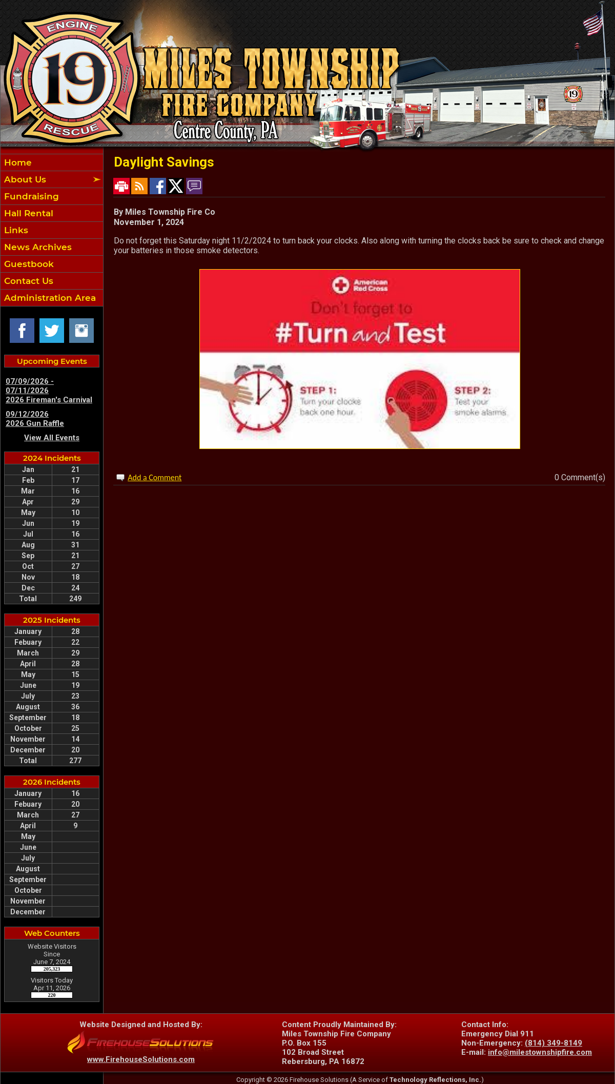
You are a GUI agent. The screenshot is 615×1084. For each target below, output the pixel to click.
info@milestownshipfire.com (540, 1052)
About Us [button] (24, 179)
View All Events (51, 437)
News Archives (37, 247)
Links (15, 230)
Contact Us (27, 281)
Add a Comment (154, 477)
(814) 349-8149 (553, 1043)
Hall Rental (27, 213)
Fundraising (30, 196)
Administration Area (49, 298)
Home (17, 162)
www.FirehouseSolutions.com (141, 1059)
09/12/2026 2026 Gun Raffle (35, 419)
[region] (52, 230)
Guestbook (28, 264)
